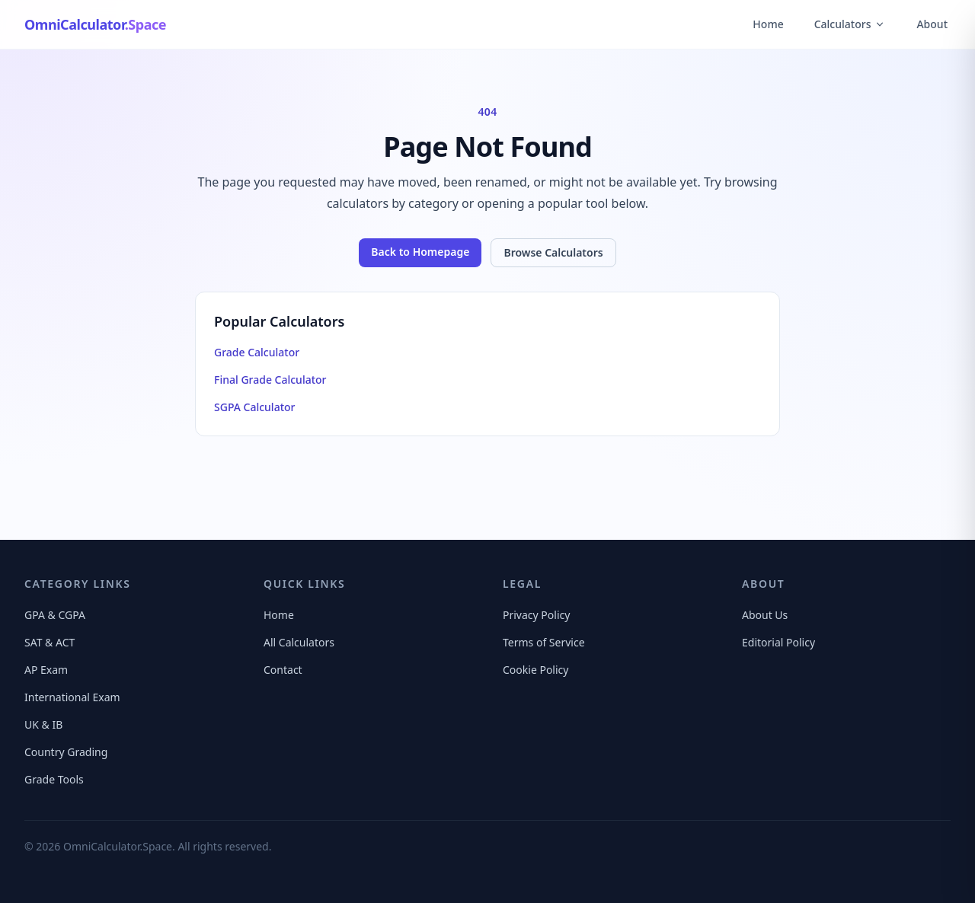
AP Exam (46, 669)
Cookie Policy (535, 669)
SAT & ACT (49, 642)
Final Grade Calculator (270, 379)
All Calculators (299, 642)
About (932, 24)
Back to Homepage (420, 251)
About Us (765, 615)
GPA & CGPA (54, 615)
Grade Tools (54, 779)
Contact (283, 669)
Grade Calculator (256, 352)
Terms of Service (544, 642)
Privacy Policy (536, 615)
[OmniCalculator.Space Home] (95, 24)
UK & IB (43, 724)
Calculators (850, 24)
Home (768, 24)
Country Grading (65, 752)
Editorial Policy (778, 642)
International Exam (72, 697)
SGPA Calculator (254, 407)
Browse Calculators (553, 252)
